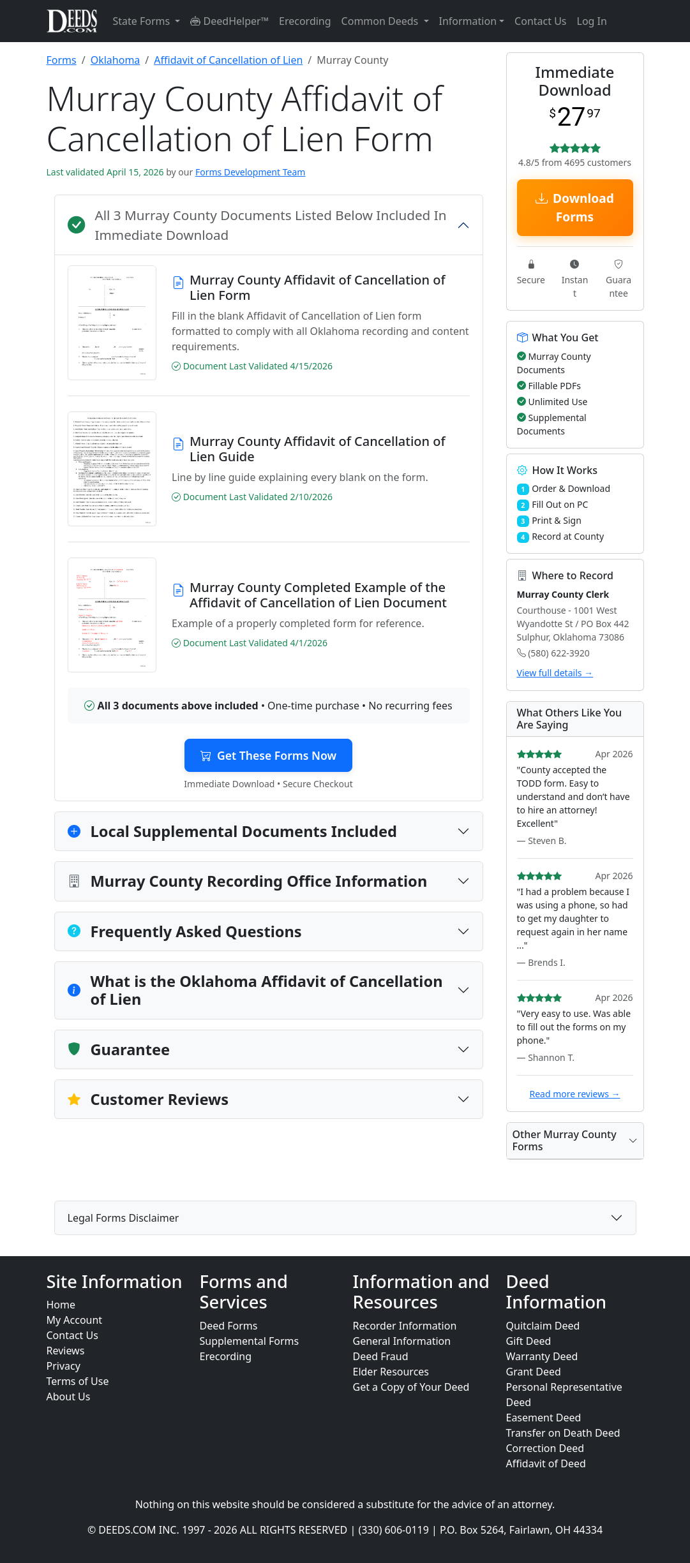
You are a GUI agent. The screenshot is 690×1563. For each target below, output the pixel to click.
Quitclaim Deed (543, 1326)
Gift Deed (528, 1341)
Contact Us (540, 21)
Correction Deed (545, 1448)
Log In (592, 21)
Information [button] (468, 21)
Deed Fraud (381, 1356)
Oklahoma (115, 60)
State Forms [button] (143, 21)
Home (61, 1305)
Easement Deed (543, 1418)
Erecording (305, 21)
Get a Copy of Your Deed (411, 1387)
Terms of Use (78, 1381)
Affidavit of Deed (546, 1463)
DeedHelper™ (229, 21)
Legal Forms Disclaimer (123, 1218)
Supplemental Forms (249, 1341)
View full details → (555, 673)
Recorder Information (405, 1326)
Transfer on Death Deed (563, 1433)
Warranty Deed (542, 1356)
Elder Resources (391, 1372)
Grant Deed (533, 1372)
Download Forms (575, 207)
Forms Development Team (250, 172)
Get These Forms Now (268, 755)
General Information (402, 1341)
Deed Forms (229, 1326)
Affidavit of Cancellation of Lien (228, 60)
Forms (62, 60)
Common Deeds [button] (381, 21)
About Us (69, 1396)
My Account (75, 1320)
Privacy (63, 1366)
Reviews (66, 1351)
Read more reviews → (574, 1094)
